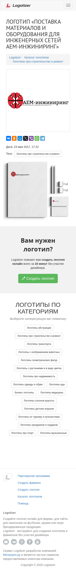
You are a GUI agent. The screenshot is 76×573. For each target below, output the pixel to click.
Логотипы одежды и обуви (28, 384)
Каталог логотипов (36, 57)
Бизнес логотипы (24, 392)
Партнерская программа (34, 476)
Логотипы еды (57, 384)
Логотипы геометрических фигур (39, 360)
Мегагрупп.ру (11, 554)
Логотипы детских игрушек (39, 408)
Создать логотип (38, 278)
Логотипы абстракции (39, 327)
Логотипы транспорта (39, 344)
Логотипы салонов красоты (39, 400)
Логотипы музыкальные (53, 433)
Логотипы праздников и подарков (39, 425)
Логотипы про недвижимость (39, 376)
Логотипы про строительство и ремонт (38, 61)
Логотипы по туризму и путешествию (39, 416)
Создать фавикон (29, 482)
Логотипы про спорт (22, 433)
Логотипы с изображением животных (39, 352)
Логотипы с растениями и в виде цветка (39, 368)
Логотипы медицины (51, 392)
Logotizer (15, 57)
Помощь (23, 503)
